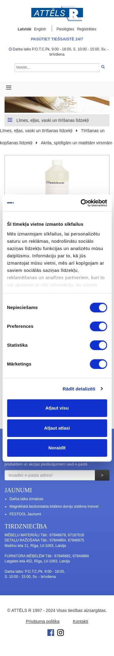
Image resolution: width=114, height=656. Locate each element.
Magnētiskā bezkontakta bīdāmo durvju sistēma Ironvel (53, 506)
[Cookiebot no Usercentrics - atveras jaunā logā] (81, 203)
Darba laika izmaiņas (26, 499)
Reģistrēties (86, 29)
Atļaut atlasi (57, 428)
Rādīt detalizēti (79, 388)
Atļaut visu (57, 407)
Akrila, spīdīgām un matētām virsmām (76, 142)
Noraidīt (57, 447)
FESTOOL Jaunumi (25, 514)
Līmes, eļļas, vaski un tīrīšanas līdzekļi (48, 120)
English (40, 29)
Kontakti (80, 621)
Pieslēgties (66, 29)
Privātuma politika (43, 621)
